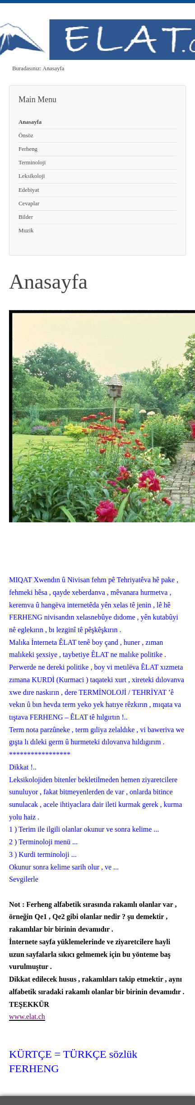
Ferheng (28, 149)
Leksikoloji (32, 176)
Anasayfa (30, 122)
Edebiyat (29, 190)
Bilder (26, 217)
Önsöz (26, 135)
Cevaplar (29, 203)
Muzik (26, 230)
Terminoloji (32, 162)
